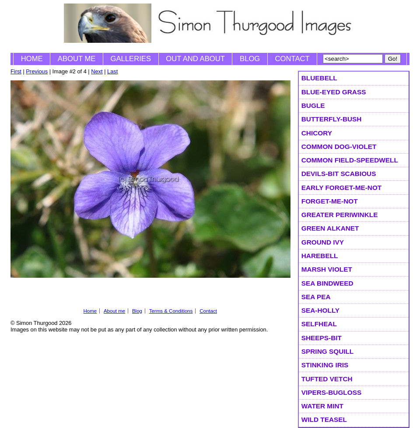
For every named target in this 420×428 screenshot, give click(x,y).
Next (96, 71)
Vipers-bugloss (331, 392)
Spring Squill (327, 351)
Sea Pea (316, 296)
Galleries (131, 59)
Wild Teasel (324, 419)
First (15, 71)
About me (77, 59)
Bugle (313, 105)
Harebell (319, 255)
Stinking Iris (325, 365)
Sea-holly (320, 310)
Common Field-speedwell (349, 160)
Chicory (316, 133)
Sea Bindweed (327, 283)
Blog (250, 59)
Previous (37, 71)
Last (112, 71)
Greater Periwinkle (339, 214)
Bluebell (319, 78)
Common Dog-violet (339, 146)
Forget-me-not (329, 201)
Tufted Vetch (327, 379)
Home (32, 59)
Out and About (195, 59)
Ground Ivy (322, 242)
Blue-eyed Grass (333, 92)
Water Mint (322, 406)
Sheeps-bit (321, 338)
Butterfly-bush (331, 119)
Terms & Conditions (171, 311)
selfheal (319, 324)
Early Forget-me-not (341, 187)
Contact (292, 59)
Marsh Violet (326, 269)
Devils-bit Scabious (338, 173)
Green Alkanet (330, 228)
